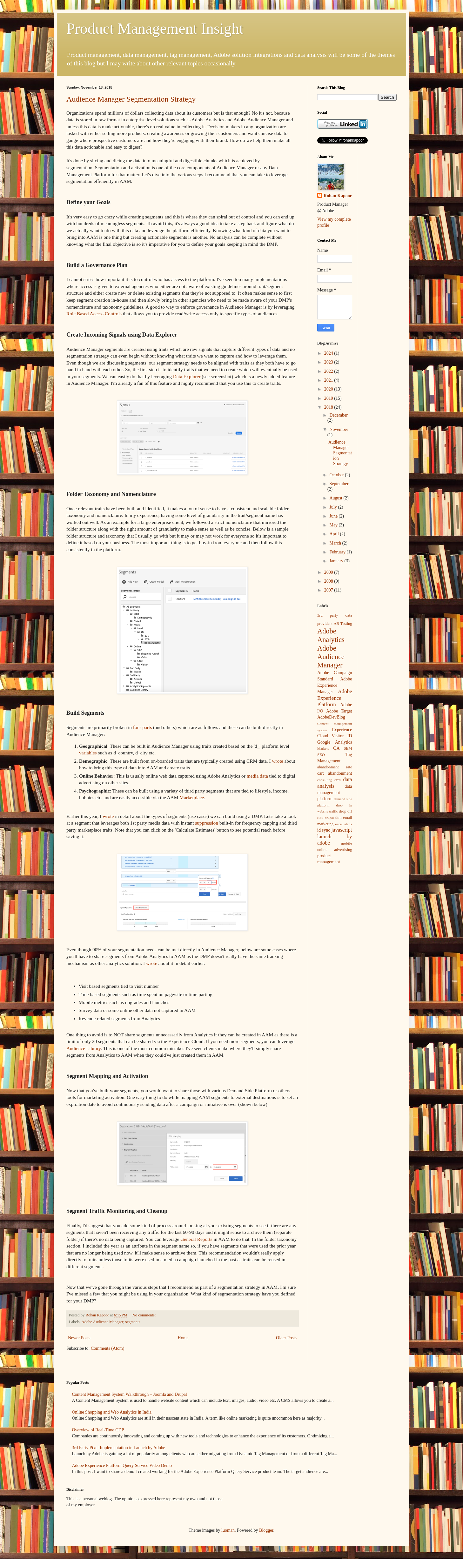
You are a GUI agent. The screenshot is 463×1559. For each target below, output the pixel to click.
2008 (329, 581)
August (336, 498)
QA (336, 748)
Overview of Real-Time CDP (98, 1430)
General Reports (196, 1239)
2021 (329, 380)
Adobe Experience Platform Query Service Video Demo (122, 1465)
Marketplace (191, 797)
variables (88, 752)
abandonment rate (334, 767)
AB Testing (342, 623)
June (334, 516)
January (336, 561)
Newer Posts (79, 1337)
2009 (329, 572)
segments (132, 1322)
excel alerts (343, 824)
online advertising (334, 849)
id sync (323, 830)
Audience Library (83, 1048)
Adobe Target (339, 711)
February (337, 552)
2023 (329, 362)
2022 (329, 371)
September (338, 483)
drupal (329, 818)
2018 (329, 407)
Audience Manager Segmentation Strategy (131, 99)
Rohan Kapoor (338, 195)
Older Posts (286, 1337)
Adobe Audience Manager (103, 1322)
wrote (277, 761)
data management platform (334, 792)
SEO (321, 755)
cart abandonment (334, 773)
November (338, 429)
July (333, 507)
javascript (341, 830)
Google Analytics (334, 742)
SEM (348, 748)
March (335, 543)
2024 (329, 353)
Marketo (323, 748)
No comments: (144, 1315)
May (334, 525)
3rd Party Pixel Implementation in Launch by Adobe (118, 1447)
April (334, 534)
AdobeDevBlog (331, 717)
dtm (338, 817)
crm (337, 780)
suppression (206, 823)
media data (257, 776)
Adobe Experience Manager (334, 685)
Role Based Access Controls (94, 313)
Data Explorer (187, 376)
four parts (142, 727)
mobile (346, 843)
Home (183, 1337)
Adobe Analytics (331, 635)
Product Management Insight (154, 28)
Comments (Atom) (107, 1348)
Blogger (266, 1530)
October (337, 474)
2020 (329, 389)
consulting (324, 780)
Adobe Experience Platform (334, 697)
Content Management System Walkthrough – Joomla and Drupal (129, 1394)
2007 (329, 590)
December (338, 415)
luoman (228, 1530)
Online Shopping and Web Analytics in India (112, 1412)
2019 (329, 398)
